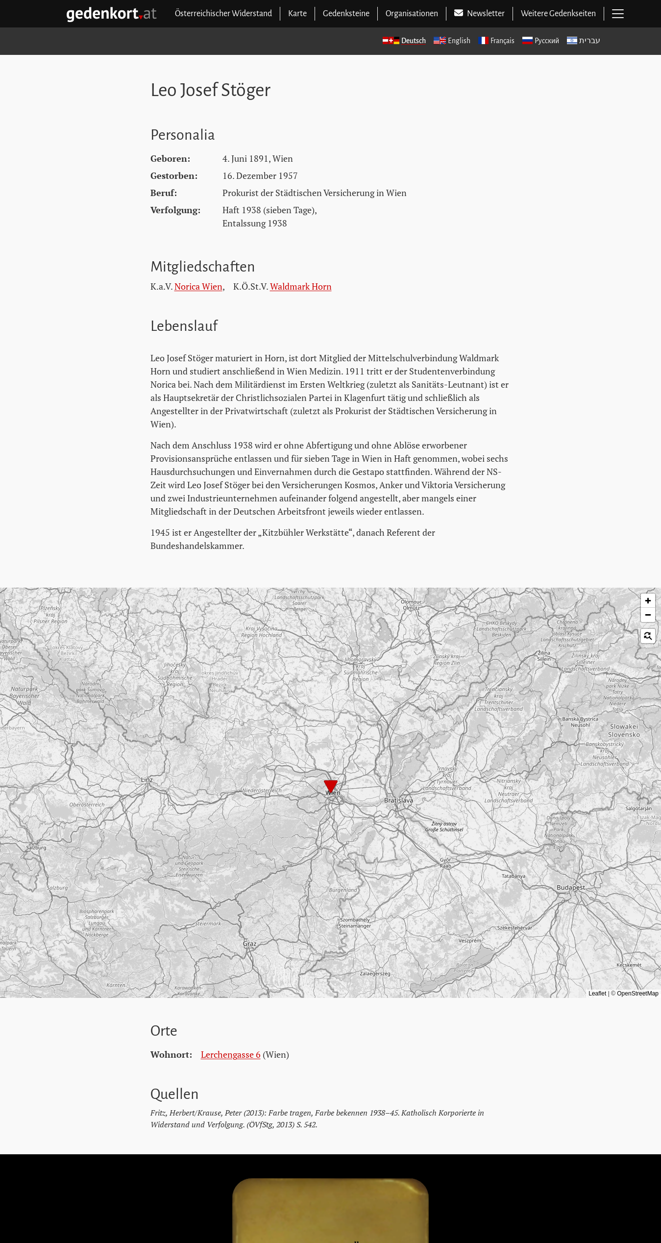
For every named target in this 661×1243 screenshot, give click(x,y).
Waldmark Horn (301, 286)
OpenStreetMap (638, 993)
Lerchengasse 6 (231, 1054)
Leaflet (597, 993)
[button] (331, 787)
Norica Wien (198, 286)
